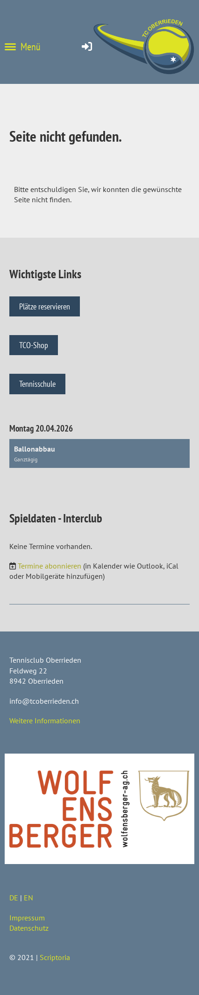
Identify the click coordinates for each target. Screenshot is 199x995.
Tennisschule (37, 383)
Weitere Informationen (44, 720)
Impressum (27, 917)
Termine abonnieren (49, 565)
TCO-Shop (33, 345)
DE (13, 897)
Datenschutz (29, 928)
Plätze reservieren (44, 306)
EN (28, 897)
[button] (99, 453)
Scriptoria (55, 957)
